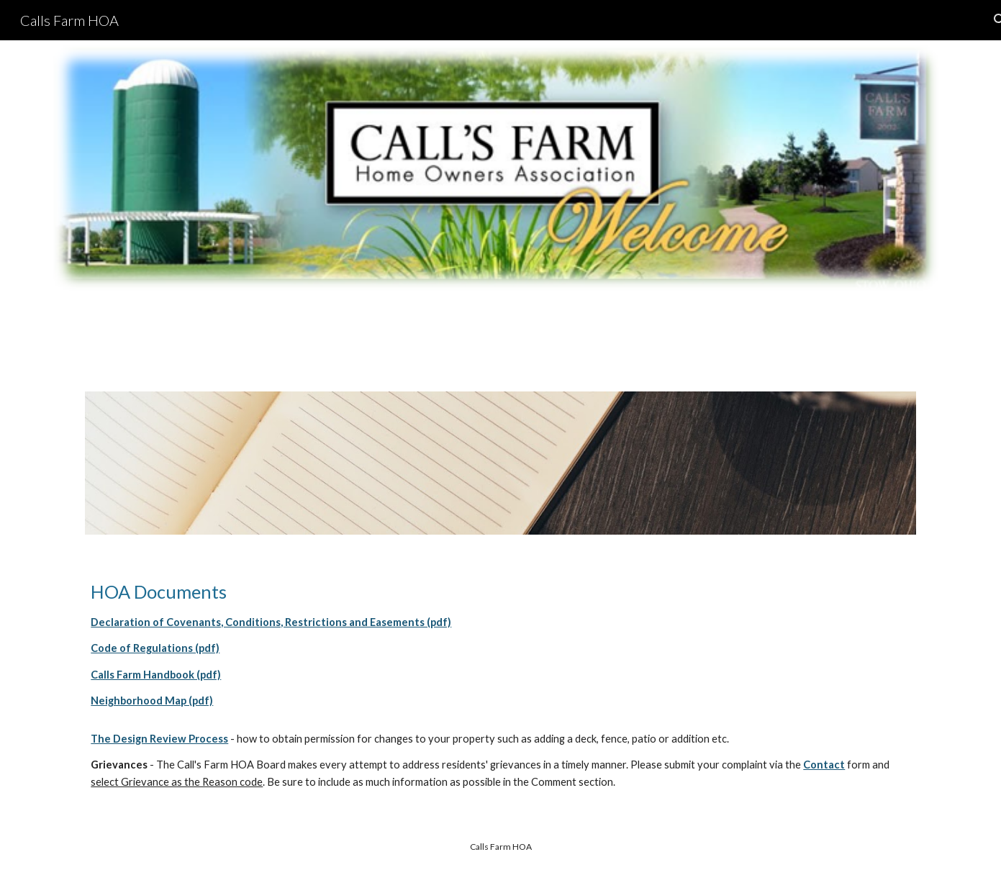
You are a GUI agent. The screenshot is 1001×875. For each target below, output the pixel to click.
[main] (500, 644)
